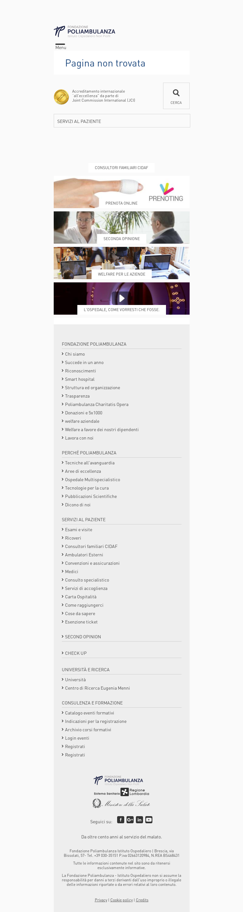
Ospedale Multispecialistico (92, 479)
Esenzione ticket (81, 621)
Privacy (101, 899)
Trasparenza (77, 396)
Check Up (76, 653)
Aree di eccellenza (83, 471)
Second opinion (83, 636)
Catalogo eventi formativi (89, 712)
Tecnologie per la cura (87, 488)
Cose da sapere (80, 613)
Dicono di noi (78, 504)
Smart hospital (79, 379)
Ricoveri (73, 538)
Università (75, 679)
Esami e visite (78, 529)
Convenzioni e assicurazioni (92, 563)
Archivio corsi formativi (88, 729)
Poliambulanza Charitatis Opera (96, 404)
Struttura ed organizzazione (92, 387)
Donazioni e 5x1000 (83, 412)
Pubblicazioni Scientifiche (91, 496)
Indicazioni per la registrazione (96, 721)
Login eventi (77, 738)
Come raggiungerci (84, 605)
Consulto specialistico (87, 580)
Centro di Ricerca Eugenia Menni (97, 688)
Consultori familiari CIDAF (91, 546)
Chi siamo (75, 354)
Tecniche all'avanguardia (90, 462)
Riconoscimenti (80, 370)
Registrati (75, 746)
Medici (71, 571)
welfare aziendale (82, 421)
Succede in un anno (84, 362)
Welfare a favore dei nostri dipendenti (102, 429)
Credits (142, 899)
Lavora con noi (79, 438)
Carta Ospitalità (80, 596)
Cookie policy (121, 899)
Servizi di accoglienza (86, 588)
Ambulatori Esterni (84, 554)
